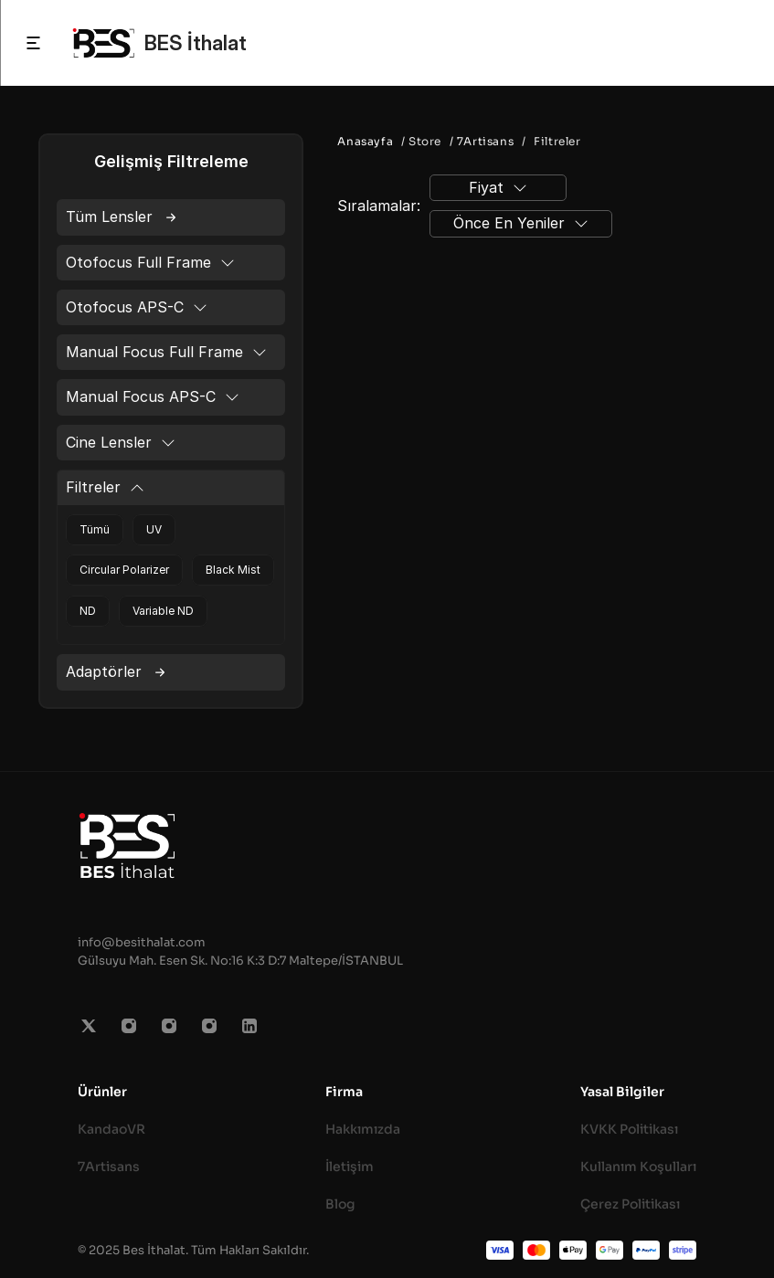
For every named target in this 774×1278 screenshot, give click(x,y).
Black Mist (233, 569)
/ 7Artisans (480, 141)
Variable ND (163, 611)
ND (88, 611)
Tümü (95, 529)
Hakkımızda (362, 1129)
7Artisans (109, 1166)
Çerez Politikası (630, 1204)
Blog (340, 1204)
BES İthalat (195, 43)
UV (154, 529)
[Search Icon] (740, 43)
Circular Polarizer (124, 569)
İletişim (349, 1166)
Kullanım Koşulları (638, 1166)
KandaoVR (111, 1129)
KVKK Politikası (629, 1129)
